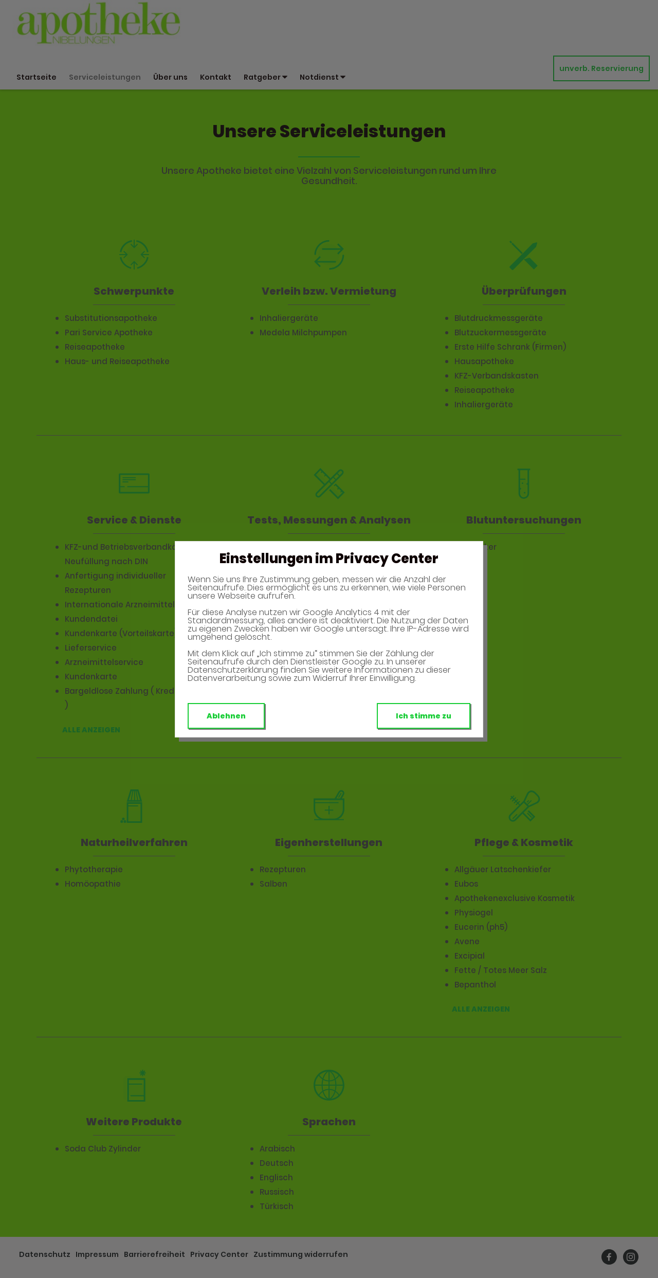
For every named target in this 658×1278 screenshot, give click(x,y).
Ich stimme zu (423, 716)
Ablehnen (226, 716)
